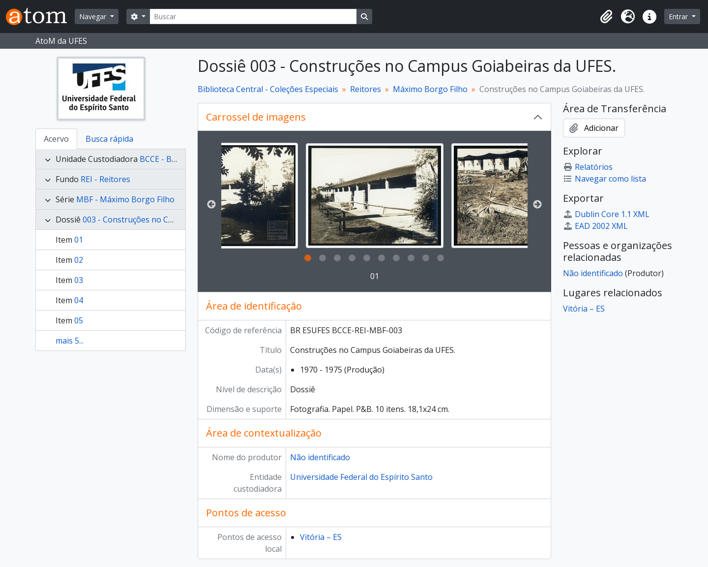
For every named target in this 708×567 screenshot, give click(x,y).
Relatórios (588, 166)
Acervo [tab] (56, 138)
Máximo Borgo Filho (430, 89)
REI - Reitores (105, 179)
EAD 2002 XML (595, 225)
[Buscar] (253, 16)
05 (78, 320)
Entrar (679, 16)
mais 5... (70, 340)
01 (78, 239)
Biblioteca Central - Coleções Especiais (268, 89)
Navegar (93, 16)
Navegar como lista (604, 178)
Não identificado (320, 457)
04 (78, 300)
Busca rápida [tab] (109, 138)
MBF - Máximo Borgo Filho (125, 199)
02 (78, 259)
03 (78, 280)
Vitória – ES (321, 537)
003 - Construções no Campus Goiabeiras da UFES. (175, 219)
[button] (606, 17)
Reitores (365, 89)
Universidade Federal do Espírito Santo (361, 477)
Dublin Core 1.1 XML (606, 214)
